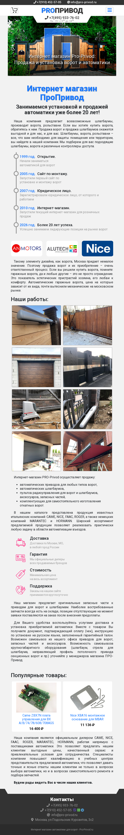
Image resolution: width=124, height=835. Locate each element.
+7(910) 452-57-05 (47, 2)
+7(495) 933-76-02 (62, 19)
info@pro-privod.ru (82, 2)
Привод (62, 10)
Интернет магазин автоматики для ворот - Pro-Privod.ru (62, 829)
